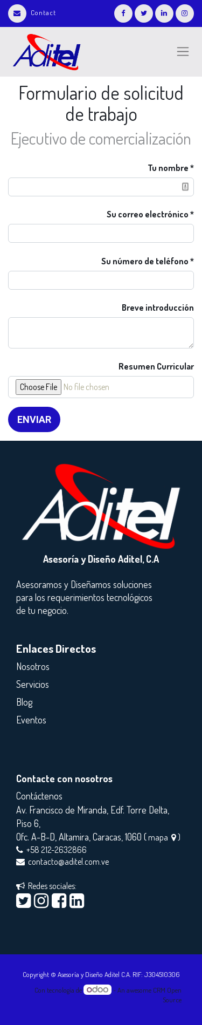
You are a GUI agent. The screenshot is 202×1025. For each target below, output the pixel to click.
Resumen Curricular (156, 366)
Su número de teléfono (145, 261)
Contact (32, 12)
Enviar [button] (34, 419)
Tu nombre (168, 167)
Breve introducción (158, 307)
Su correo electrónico (148, 214)
